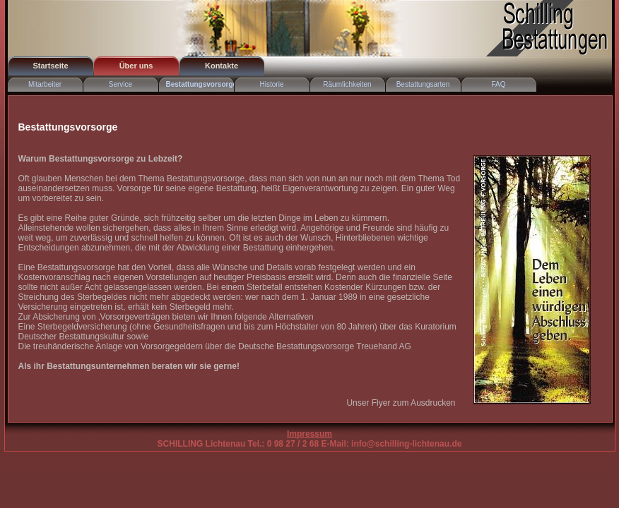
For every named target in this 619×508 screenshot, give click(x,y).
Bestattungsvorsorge (200, 84)
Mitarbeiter (44, 84)
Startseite (50, 65)
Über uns (136, 65)
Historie (272, 84)
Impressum (309, 434)
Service (120, 84)
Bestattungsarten (423, 84)
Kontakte (221, 65)
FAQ (498, 84)
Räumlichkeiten (347, 84)
